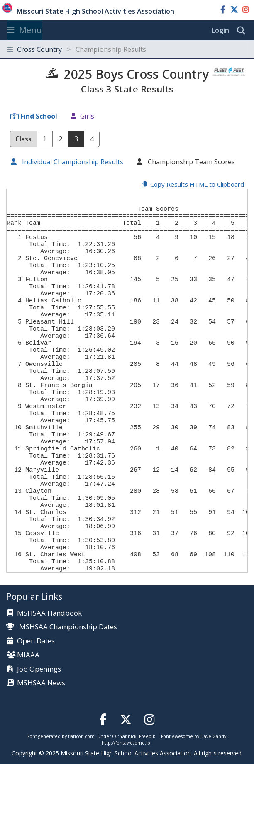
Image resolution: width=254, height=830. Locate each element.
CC (115, 802)
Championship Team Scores (190, 161)
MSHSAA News (41, 749)
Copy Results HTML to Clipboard (197, 184)
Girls (87, 116)
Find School (38, 116)
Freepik (147, 802)
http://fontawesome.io (126, 809)
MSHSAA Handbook (49, 679)
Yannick (128, 802)
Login (220, 30)
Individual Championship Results (71, 161)
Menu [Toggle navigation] (24, 30)
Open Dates (36, 707)
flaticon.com (81, 802)
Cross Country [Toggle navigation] (76, 49)
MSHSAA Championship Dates (61, 692)
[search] (243, 31)
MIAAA (28, 721)
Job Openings (39, 735)
